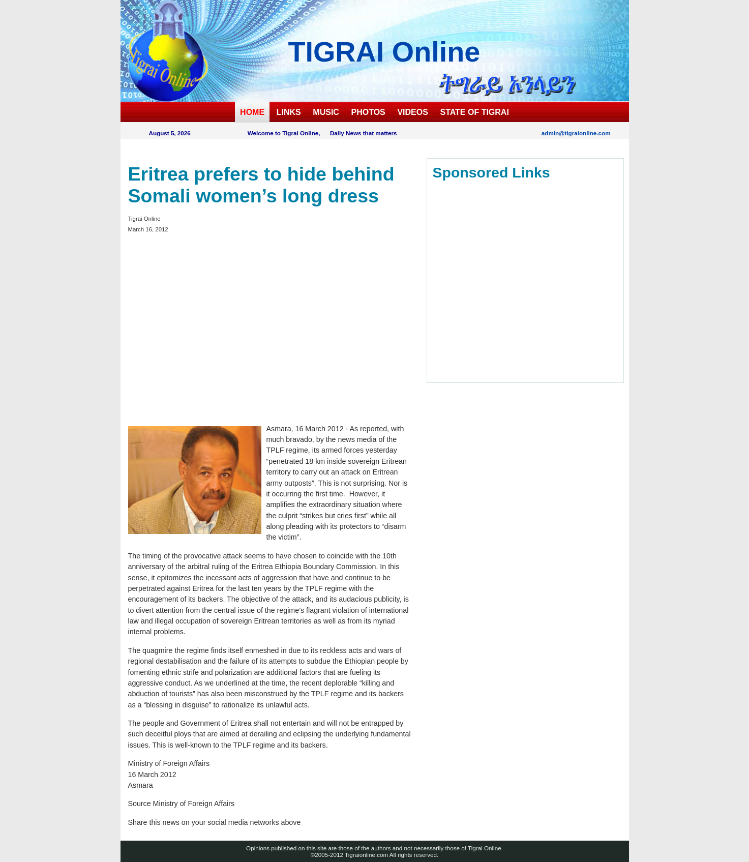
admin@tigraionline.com (576, 133)
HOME (252, 112)
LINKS (289, 112)
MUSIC (326, 112)
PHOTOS (368, 112)
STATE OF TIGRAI (474, 112)
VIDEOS (412, 112)
